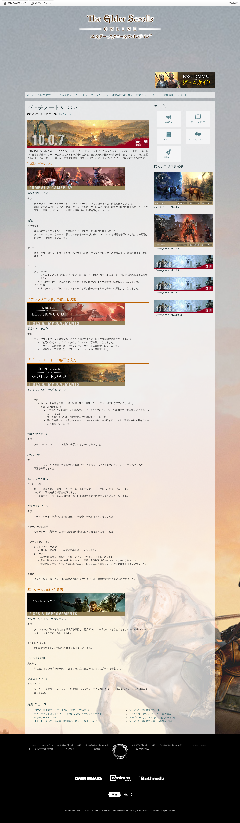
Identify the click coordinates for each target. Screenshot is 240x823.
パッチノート (64, 114)
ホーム (30, 95)
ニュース (81, 95)
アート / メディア (198, 118)
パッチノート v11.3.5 (45, 717)
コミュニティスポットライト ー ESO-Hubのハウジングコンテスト (68, 714)
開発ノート (168, 153)
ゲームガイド (62, 95)
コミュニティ (99, 95)
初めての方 (233, 3)
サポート (182, 95)
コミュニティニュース (198, 135)
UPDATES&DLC (122, 95)
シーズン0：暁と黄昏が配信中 (144, 710)
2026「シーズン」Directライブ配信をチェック (152, 717)
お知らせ (169, 118)
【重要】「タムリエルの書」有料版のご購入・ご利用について (66, 721)
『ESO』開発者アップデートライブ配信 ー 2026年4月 (61, 710)
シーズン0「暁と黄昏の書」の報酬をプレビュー (153, 721)
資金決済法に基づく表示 (171, 745)
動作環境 (168, 95)
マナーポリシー (199, 745)
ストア (156, 95)
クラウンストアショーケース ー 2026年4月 (151, 714)
